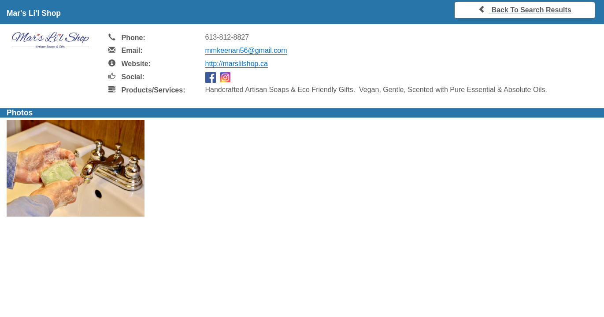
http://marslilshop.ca (236, 63)
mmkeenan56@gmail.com (246, 50)
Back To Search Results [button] (524, 9)
